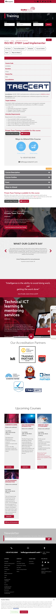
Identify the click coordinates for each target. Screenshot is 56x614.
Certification (6, 568)
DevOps (6, 566)
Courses (6, 557)
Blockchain (6, 587)
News (18, 570)
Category (18, 22)
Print (49, 39)
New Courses (7, 564)
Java (5, 580)
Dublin (40, 551)
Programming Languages (9, 578)
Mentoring (31, 560)
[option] (28, 259)
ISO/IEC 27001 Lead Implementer (21, 40)
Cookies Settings (14, 611)
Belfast (44, 552)
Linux (5, 570)
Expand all (48, 171)
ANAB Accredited (44, 96)
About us (18, 560)
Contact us (24, 136)
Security (6, 582)
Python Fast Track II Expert (43, 456)
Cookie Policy (7, 608)
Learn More (25, 467)
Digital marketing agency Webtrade (46, 571)
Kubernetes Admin (11, 427)
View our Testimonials (22, 333)
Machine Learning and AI (9, 562)
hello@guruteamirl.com (28, 164)
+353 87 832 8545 (28, 160)
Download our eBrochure (15, 339)
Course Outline (40, 48)
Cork (44, 551)
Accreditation (35, 22)
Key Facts (8, 48)
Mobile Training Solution (21, 568)
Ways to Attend (9, 56)
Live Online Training (21, 562)
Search (5, 22)
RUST (23, 427)
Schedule (30, 48)
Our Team (19, 566)
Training (12, 40)
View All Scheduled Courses (12, 521)
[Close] (53, 599)
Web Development (8, 572)
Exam (48, 48)
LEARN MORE (8, 467)
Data (5, 576)
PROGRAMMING (30, 427)
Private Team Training (13, 133)
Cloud (5, 574)
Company (19, 557)
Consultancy (31, 562)
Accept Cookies (24, 611)
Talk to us (29, 199)
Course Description (19, 48)
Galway (47, 551)
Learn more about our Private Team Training (16, 229)
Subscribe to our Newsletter (11, 538)
